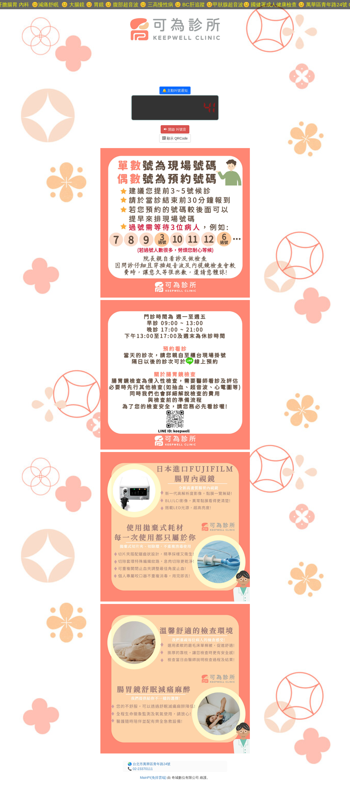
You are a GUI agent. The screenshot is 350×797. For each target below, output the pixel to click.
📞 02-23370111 (140, 769)
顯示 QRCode (175, 138)
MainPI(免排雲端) (153, 777)
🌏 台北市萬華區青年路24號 (149, 764)
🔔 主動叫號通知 (175, 90)
